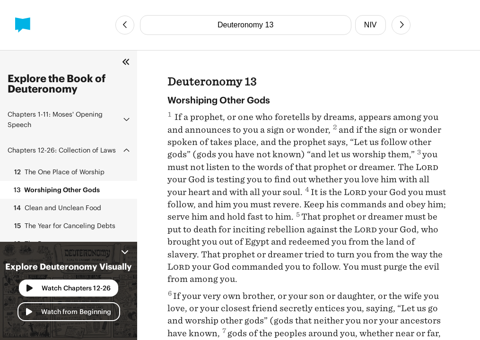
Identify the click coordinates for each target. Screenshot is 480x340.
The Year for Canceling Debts (63, 226)
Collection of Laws (62, 150)
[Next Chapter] (401, 25)
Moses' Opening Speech (55, 119)
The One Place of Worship (58, 172)
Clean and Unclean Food (56, 208)
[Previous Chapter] (124, 25)
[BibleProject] (22, 25)
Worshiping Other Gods (55, 190)
